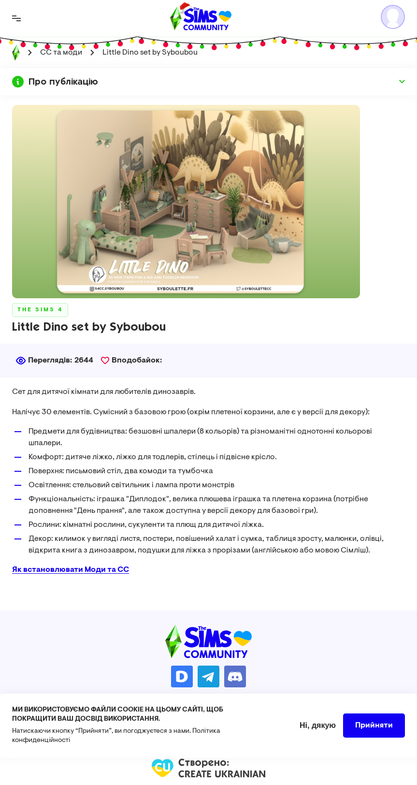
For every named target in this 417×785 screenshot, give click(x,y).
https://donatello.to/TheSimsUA (182, 676)
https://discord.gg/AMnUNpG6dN (235, 676)
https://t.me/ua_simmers (208, 676)
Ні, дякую (318, 731)
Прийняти (374, 731)
